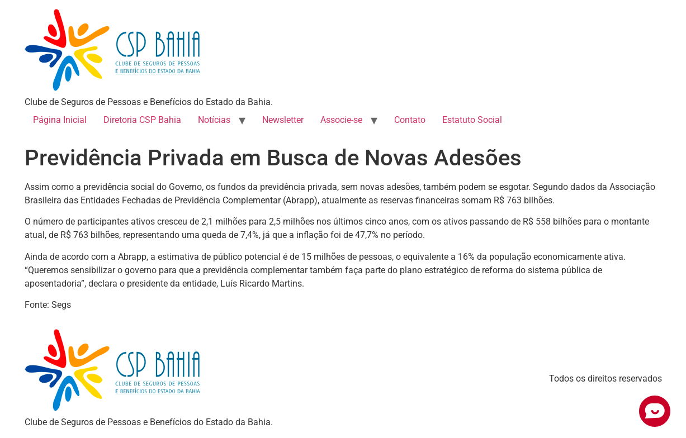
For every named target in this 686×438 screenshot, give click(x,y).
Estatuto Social (472, 120)
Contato (409, 120)
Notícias (214, 120)
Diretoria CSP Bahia (142, 120)
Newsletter (283, 120)
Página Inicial (60, 120)
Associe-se (341, 120)
